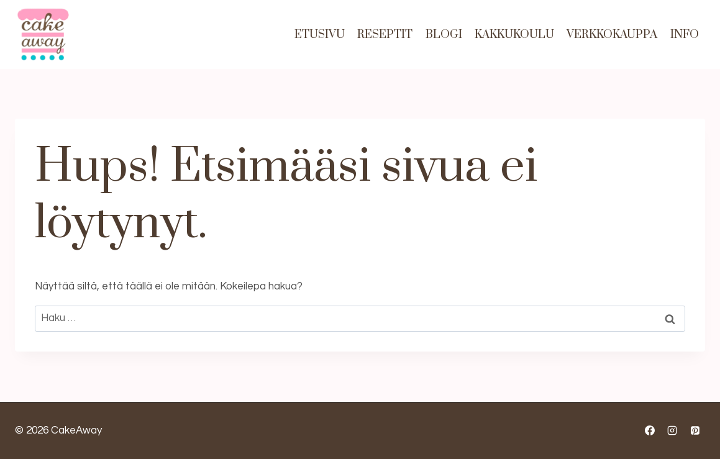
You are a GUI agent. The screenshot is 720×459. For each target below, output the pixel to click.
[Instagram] (672, 430)
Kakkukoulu (514, 34)
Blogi (444, 34)
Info (684, 34)
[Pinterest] (695, 430)
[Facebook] (650, 430)
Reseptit (384, 34)
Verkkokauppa (612, 34)
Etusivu (319, 34)
